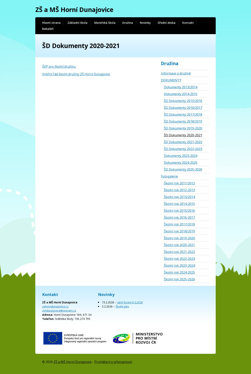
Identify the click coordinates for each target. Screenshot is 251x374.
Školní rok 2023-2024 (179, 265)
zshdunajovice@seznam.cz (59, 310)
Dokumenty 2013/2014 (180, 87)
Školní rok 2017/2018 (179, 224)
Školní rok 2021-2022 (179, 252)
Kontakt (188, 23)
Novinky (145, 23)
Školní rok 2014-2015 (179, 204)
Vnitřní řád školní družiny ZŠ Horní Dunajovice (76, 74)
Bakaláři (48, 29)
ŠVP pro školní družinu (59, 66)
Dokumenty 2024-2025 (180, 162)
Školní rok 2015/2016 (179, 210)
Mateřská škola (104, 23)
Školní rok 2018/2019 (179, 231)
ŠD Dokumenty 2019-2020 (183, 128)
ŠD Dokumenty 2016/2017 (183, 108)
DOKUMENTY (171, 80)
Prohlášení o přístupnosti (113, 362)
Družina (127, 23)
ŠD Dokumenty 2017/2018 (183, 114)
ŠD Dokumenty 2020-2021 (183, 135)
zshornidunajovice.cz (55, 306)
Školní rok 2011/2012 (179, 183)
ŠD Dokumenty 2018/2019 (183, 121)
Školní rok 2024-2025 (179, 272)
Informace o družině (176, 73)
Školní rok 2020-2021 (179, 245)
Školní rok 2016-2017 (179, 217)
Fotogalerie (169, 176)
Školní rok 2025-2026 (179, 279)
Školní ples (122, 306)
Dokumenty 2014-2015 (180, 94)
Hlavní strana (51, 23)
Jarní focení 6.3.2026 (130, 302)
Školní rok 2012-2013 (179, 190)
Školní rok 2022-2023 (179, 259)
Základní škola (77, 23)
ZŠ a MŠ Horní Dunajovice (74, 9)
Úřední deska (167, 23)
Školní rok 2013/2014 (179, 197)
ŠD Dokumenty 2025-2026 (183, 169)
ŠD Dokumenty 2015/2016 (183, 101)
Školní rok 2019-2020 (179, 238)
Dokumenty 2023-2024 (180, 156)
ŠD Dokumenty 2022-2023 (183, 149)
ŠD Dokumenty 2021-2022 (183, 142)
